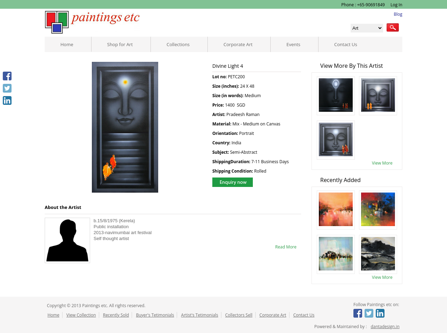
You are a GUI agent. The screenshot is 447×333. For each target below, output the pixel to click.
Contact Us (345, 44)
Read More (285, 247)
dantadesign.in (385, 327)
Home (66, 44)
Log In (395, 5)
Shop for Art (120, 44)
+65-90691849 (371, 5)
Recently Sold (116, 315)
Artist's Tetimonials (199, 315)
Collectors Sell (238, 315)
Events (293, 44)
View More (382, 163)
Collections (178, 44)
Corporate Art (238, 44)
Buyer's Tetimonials (155, 315)
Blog (398, 14)
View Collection (81, 315)
